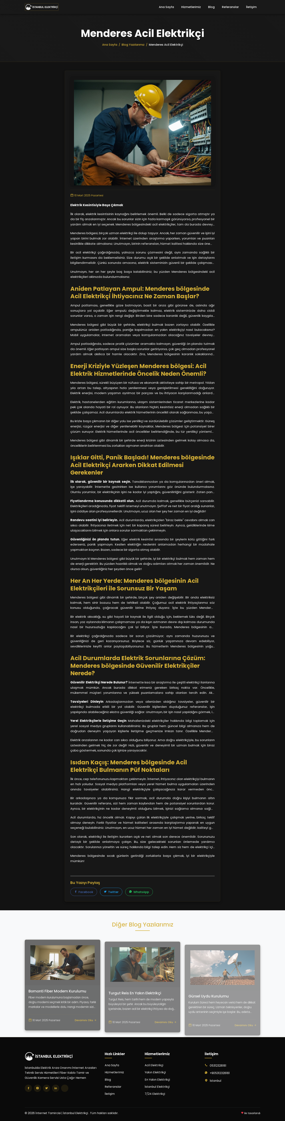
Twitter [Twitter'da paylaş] (111, 892)
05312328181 (218, 1066)
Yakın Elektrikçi (155, 1072)
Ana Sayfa (166, 7)
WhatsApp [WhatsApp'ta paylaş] (139, 892)
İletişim (251, 7)
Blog (211, 7)
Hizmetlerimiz (191, 7)
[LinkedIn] (55, 1088)
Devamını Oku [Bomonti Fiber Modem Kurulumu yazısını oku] (86, 1036)
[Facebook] (28, 1088)
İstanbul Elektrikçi (157, 1087)
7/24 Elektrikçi (155, 1094)
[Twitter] (46, 1088)
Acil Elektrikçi (154, 1065)
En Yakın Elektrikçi (157, 1080)
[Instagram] (37, 1088)
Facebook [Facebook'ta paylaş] (83, 892)
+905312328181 (220, 1073)
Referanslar (230, 7)
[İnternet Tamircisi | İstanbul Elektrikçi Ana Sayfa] (42, 7)
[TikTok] (64, 1088)
